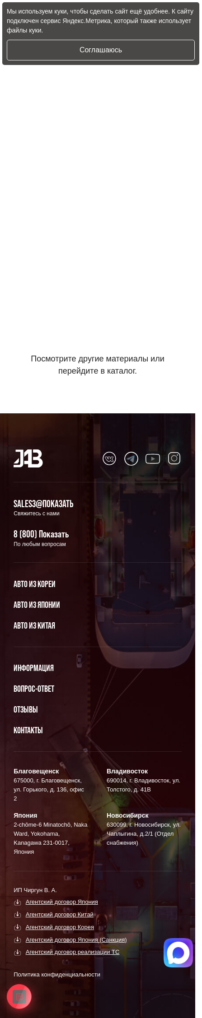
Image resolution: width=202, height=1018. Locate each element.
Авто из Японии (37, 605)
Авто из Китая (34, 625)
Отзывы (26, 709)
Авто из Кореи (35, 584)
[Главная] (28, 458)
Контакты (28, 730)
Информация (34, 668)
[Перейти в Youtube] (109, 458)
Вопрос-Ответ (34, 689)
